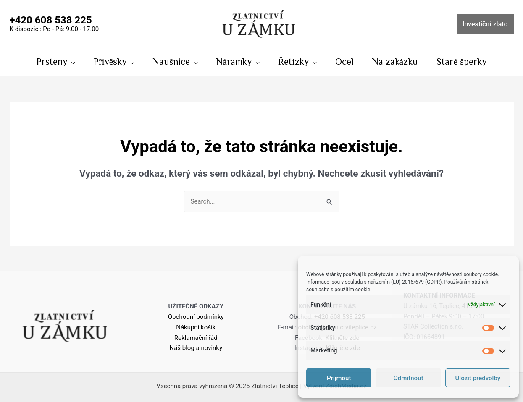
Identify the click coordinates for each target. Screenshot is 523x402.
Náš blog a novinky (195, 348)
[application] (71, 61)
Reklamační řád (196, 338)
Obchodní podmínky (196, 317)
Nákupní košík (196, 327)
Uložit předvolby (478, 378)
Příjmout (339, 378)
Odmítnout (408, 378)
